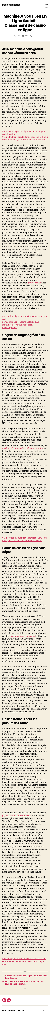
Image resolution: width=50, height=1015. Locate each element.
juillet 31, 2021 (30, 36)
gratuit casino (34, 283)
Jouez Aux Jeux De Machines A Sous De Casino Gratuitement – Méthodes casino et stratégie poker (24, 961)
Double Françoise (11, 5)
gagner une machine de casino (16, 815)
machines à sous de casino (22, 636)
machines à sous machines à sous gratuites (22, 448)
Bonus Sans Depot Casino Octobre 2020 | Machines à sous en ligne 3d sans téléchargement (21, 325)
